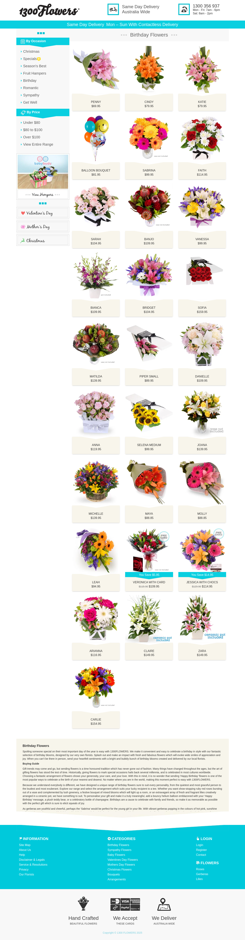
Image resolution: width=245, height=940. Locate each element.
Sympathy (31, 95)
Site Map (25, 845)
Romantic (31, 88)
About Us (25, 849)
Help (22, 854)
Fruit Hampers (34, 73)
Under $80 (31, 123)
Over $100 (31, 137)
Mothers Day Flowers (121, 864)
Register (201, 849)
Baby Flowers (116, 854)
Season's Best (34, 66)
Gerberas (202, 874)
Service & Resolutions (33, 864)
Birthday (30, 81)
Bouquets (114, 874)
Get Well (30, 102)
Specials (30, 59)
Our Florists (26, 874)
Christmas (31, 51)
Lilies (199, 879)
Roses (200, 869)
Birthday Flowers (118, 845)
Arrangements (117, 879)
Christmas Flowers (119, 869)
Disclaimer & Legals (32, 859)
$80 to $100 (32, 130)
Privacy (24, 869)
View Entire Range (38, 144)
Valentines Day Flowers (123, 859)
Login (199, 845)
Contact (201, 854)
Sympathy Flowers (119, 849)
